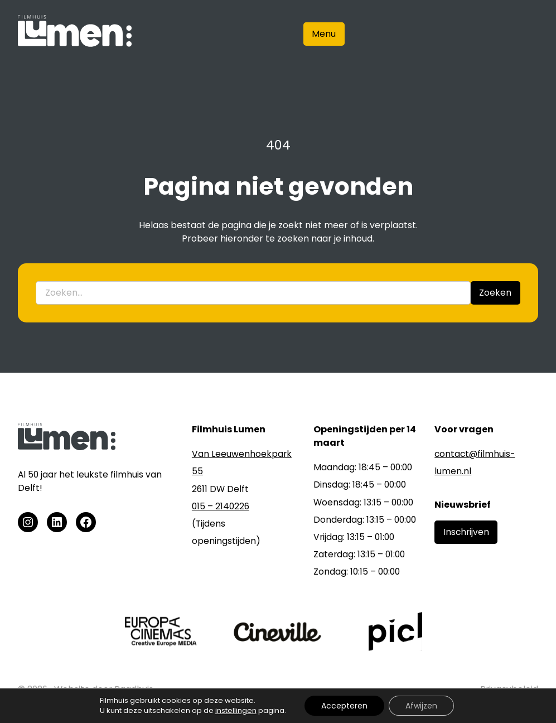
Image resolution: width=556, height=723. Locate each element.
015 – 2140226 (220, 506)
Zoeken (495, 292)
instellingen (236, 711)
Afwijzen (421, 705)
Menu (324, 34)
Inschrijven (466, 532)
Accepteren (344, 705)
